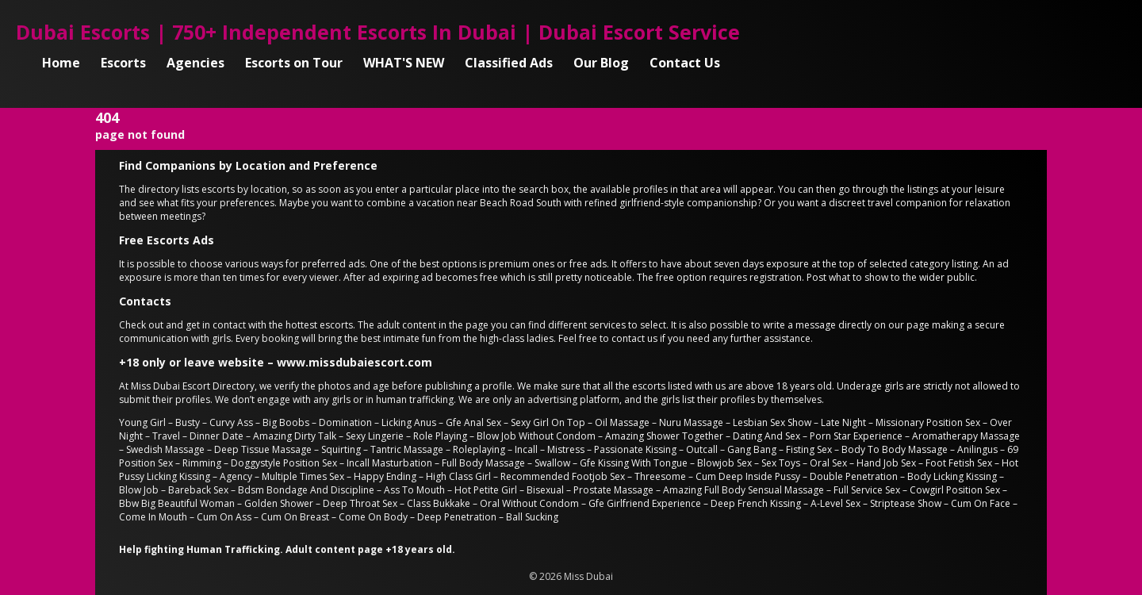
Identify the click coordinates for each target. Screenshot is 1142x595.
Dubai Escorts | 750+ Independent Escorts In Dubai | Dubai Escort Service (378, 31)
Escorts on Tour (294, 62)
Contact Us (685, 62)
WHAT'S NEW (403, 62)
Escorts (123, 62)
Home (61, 62)
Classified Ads (509, 62)
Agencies (195, 62)
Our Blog (601, 62)
